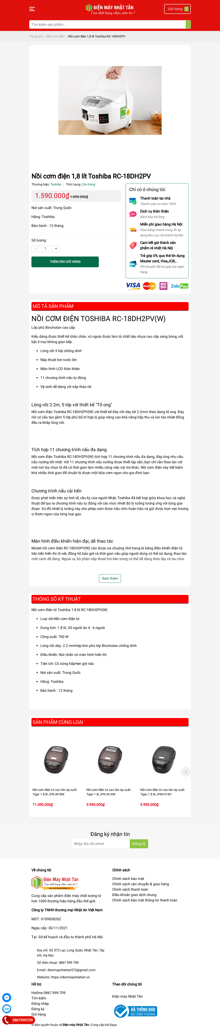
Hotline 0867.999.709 (48, 993)
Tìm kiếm (38, 998)
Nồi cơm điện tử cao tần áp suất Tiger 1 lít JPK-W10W (108, 792)
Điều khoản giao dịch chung (134, 895)
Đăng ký (37, 1009)
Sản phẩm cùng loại (58, 722)
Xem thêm (110, 578)
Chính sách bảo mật (128, 879)
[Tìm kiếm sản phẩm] (110, 24)
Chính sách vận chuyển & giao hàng (140, 884)
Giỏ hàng (38, 1014)
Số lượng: (39, 240)
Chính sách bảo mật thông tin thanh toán (144, 900)
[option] (56, 771)
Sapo (113, 1025)
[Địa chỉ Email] (110, 843)
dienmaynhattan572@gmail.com (71, 970)
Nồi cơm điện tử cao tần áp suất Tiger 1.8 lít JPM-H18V (162, 792)
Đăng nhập (40, 1003)
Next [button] (186, 772)
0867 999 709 (69, 963)
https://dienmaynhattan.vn (70, 977)
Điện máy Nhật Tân (127, 996)
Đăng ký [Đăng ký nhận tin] (138, 844)
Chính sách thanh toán (130, 889)
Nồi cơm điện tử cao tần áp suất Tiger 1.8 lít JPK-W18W (55, 792)
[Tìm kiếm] (188, 24)
